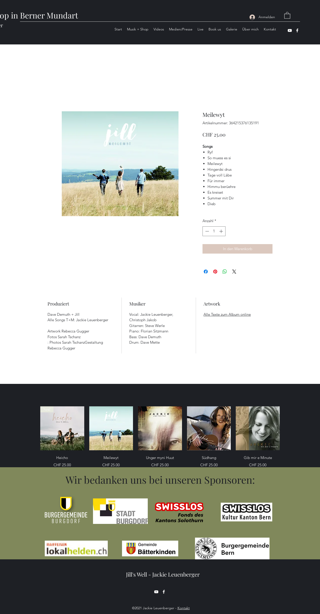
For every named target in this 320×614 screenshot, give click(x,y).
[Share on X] (234, 272)
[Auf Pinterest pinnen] (215, 272)
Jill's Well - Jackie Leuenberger (163, 574)
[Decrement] (206, 231)
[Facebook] (297, 30)
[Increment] (221, 231)
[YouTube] (289, 30)
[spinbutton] (214, 231)
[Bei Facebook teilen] (206, 272)
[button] (287, 15)
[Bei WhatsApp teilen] (225, 272)
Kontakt (184, 608)
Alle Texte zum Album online (227, 314)
